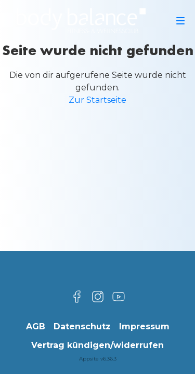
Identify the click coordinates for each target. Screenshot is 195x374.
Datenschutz (82, 326)
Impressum (144, 326)
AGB (35, 326)
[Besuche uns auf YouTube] (118, 296)
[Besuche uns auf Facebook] (77, 296)
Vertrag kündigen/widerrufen (97, 345)
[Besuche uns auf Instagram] (98, 296)
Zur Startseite (97, 100)
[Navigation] (180, 20)
